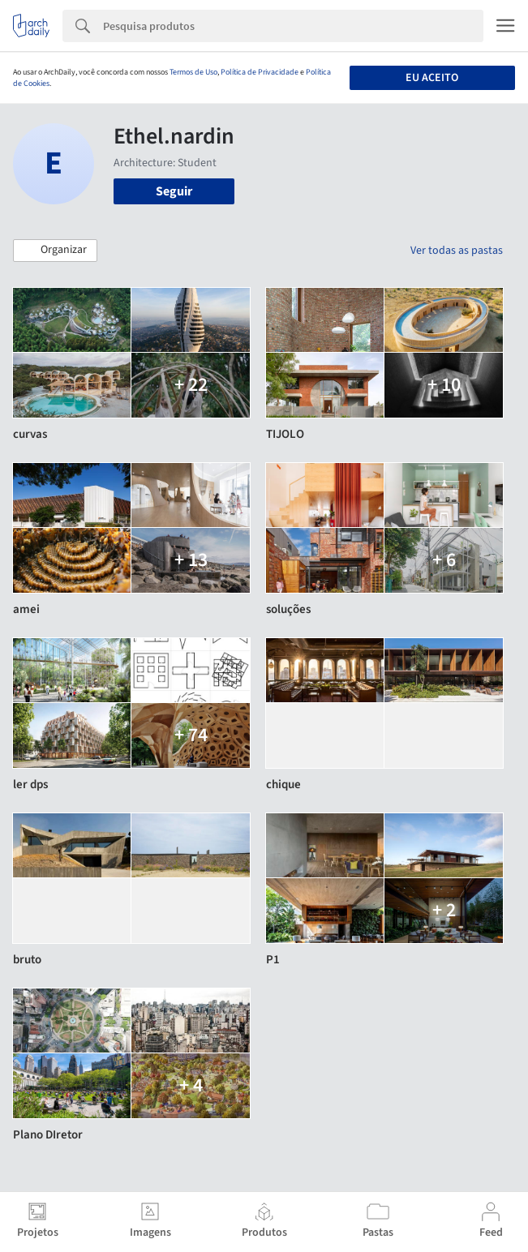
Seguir (174, 191)
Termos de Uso (193, 72)
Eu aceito (432, 78)
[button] (55, 250)
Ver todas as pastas (456, 250)
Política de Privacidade (259, 72)
